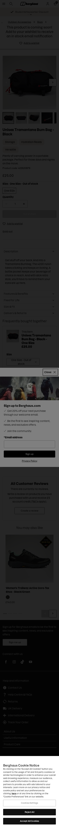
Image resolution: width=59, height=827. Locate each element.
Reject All (29, 812)
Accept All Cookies (29, 821)
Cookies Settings (29, 803)
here (14, 793)
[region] (29, 791)
